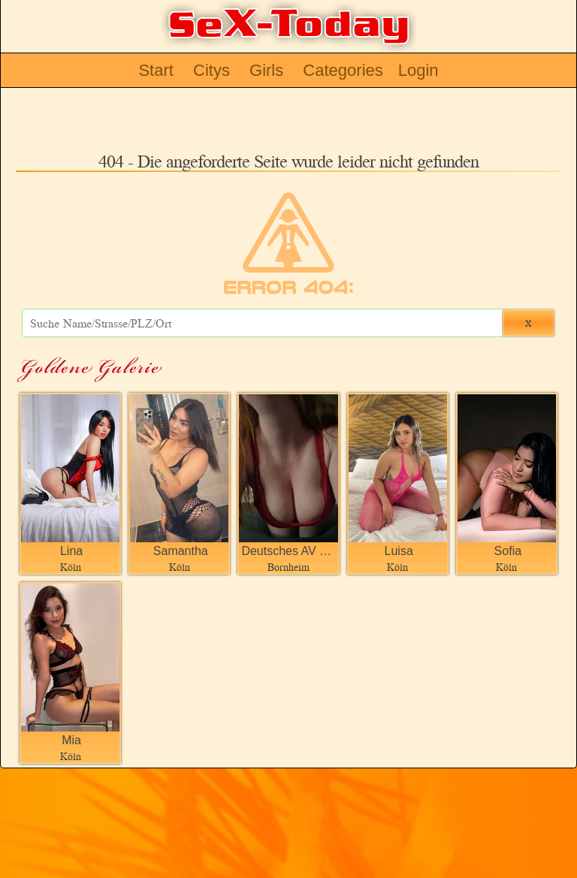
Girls (266, 70)
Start (155, 70)
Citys (211, 70)
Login (418, 70)
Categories (342, 70)
